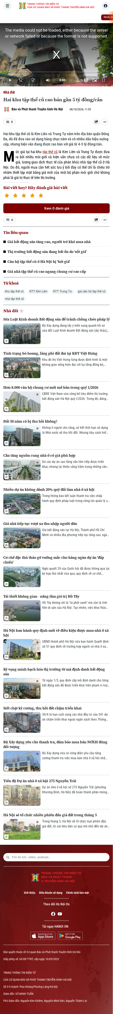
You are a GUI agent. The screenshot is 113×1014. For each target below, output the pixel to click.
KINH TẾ (93, 17)
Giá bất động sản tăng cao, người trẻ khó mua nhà (49, 241)
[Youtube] (60, 914)
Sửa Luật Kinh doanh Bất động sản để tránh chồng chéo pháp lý (56, 319)
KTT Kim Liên (38, 291)
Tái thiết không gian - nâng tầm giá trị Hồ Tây (41, 596)
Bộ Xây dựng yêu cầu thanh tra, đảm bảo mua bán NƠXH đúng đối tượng (55, 744)
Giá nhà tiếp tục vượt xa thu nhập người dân (40, 523)
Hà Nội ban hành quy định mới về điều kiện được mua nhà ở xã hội (56, 632)
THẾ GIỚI (75, 17)
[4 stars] (32, 196)
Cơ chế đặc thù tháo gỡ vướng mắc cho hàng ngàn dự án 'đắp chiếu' (53, 560)
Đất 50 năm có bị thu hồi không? (30, 421)
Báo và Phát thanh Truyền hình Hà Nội (37, 109)
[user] (105, 6)
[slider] (56, 71)
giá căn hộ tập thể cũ (92, 291)
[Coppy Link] (104, 122)
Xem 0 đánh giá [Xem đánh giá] (56, 208)
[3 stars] (23, 196)
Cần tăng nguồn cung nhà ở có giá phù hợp (39, 455)
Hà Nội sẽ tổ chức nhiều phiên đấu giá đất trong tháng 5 (50, 815)
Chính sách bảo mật (77, 892)
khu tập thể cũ (14, 291)
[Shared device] (96, 122)
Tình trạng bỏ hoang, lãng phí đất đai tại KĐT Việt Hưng (50, 353)
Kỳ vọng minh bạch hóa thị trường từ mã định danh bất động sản (54, 671)
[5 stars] (40, 196)
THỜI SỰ (43, 17)
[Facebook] (53, 914)
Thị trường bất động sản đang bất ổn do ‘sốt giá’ (47, 251)
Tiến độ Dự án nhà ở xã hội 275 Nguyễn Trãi (39, 780)
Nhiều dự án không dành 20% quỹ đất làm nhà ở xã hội (49, 489)
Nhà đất (9, 92)
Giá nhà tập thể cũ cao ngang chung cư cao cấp (46, 271)
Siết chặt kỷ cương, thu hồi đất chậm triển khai (42, 708)
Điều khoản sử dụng (50, 892)
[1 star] (6, 196)
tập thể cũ (50, 152)
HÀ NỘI (59, 17)
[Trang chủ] (29, 17)
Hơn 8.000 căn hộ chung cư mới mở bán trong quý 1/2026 (50, 387)
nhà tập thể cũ (14, 299)
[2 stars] (15, 196)
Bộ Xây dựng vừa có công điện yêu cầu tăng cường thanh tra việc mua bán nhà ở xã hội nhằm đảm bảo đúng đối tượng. (75, 756)
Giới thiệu (29, 892)
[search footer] (8, 857)
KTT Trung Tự (62, 291)
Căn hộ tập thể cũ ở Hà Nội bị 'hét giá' (38, 261)
